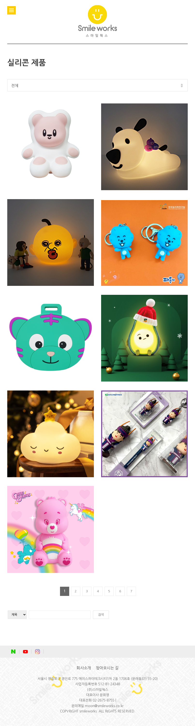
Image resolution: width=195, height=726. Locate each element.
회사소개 (83, 668)
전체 (14, 85)
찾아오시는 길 (107, 668)
